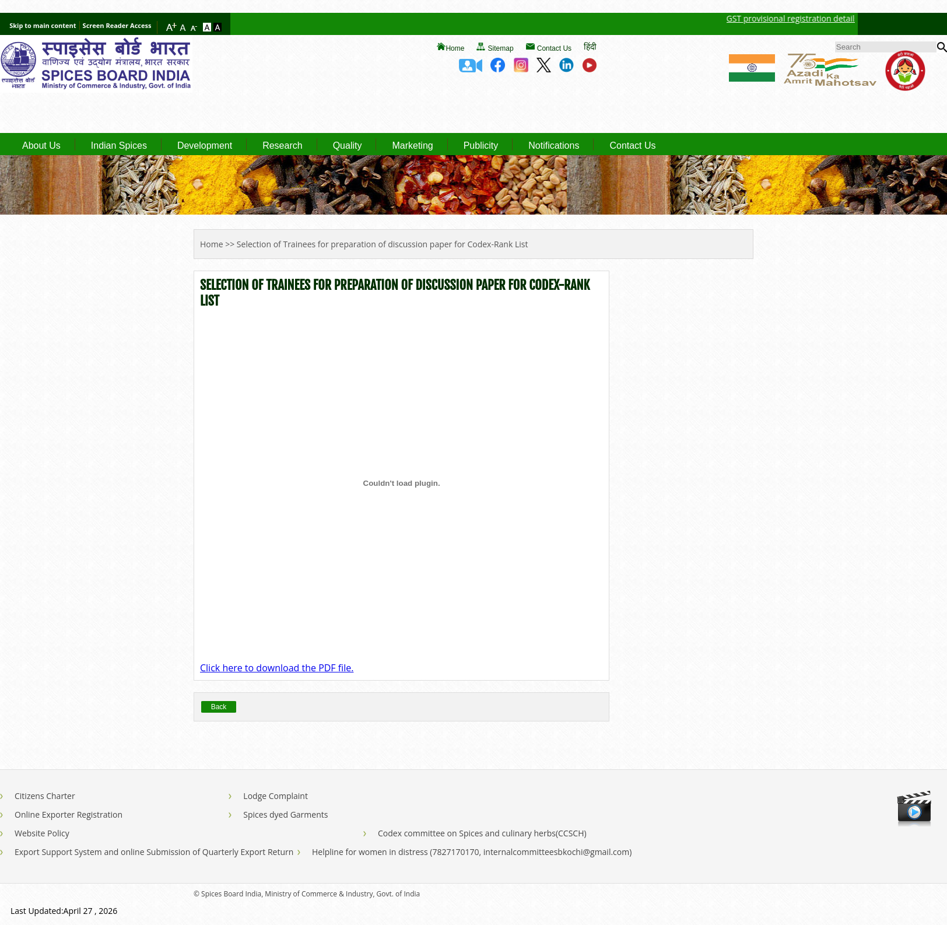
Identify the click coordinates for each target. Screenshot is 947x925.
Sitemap (501, 48)
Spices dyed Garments (285, 814)
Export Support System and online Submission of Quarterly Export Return (154, 851)
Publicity (481, 145)
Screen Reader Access (117, 25)
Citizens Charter (45, 795)
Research (282, 145)
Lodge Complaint (275, 795)
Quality (347, 145)
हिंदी (590, 46)
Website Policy (42, 833)
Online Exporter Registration (68, 814)
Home (455, 48)
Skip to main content (42, 25)
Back (219, 707)
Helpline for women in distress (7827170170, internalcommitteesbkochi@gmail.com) (472, 851)
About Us (41, 145)
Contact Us (554, 48)
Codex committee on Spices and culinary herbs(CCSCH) (482, 833)
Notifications (553, 145)
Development (204, 145)
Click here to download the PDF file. (276, 667)
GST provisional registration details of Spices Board (828, 18)
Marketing (412, 145)
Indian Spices (119, 145)
